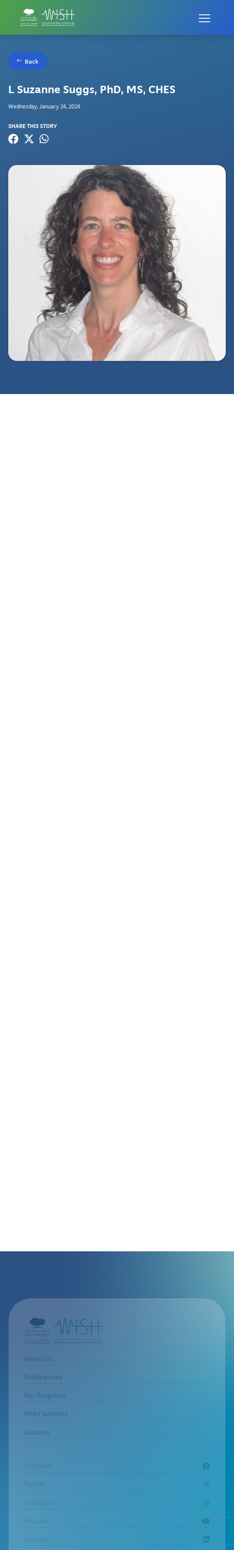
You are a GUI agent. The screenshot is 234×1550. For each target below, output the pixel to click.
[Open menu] (204, 17)
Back (32, 61)
